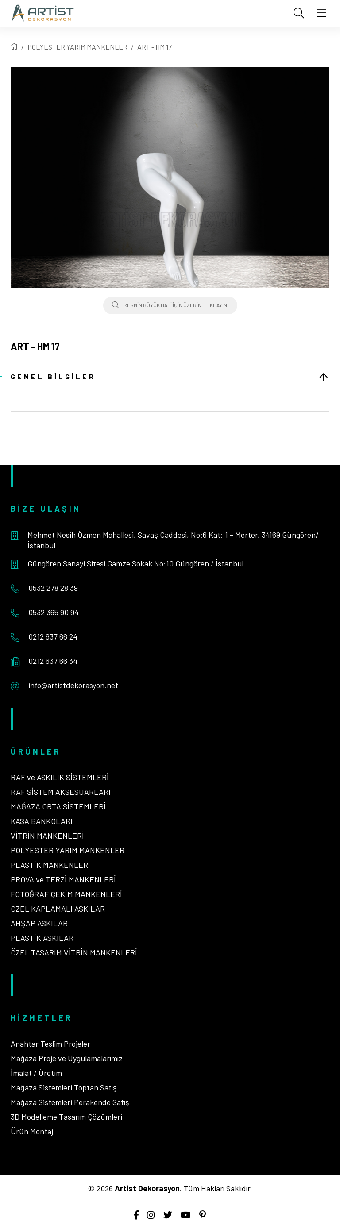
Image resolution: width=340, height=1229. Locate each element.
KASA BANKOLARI (42, 821)
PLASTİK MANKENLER (49, 865)
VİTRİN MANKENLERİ (47, 835)
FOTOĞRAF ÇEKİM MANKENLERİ (66, 894)
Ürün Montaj (32, 1131)
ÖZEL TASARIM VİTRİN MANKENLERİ (74, 952)
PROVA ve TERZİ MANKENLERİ (63, 879)
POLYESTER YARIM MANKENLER (77, 46)
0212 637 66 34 (52, 661)
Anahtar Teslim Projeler (50, 1043)
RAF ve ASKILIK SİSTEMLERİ (60, 777)
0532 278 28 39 (53, 588)
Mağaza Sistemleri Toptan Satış (64, 1087)
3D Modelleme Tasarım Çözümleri (66, 1116)
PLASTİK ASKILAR (42, 938)
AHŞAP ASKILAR (39, 923)
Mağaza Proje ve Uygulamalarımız (67, 1058)
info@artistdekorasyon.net (73, 685)
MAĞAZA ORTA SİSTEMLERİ (58, 806)
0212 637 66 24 (52, 636)
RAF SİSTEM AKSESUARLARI (61, 792)
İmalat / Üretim (36, 1073)
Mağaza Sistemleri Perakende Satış (70, 1102)
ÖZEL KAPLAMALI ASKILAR (58, 908)
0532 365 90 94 (53, 612)
